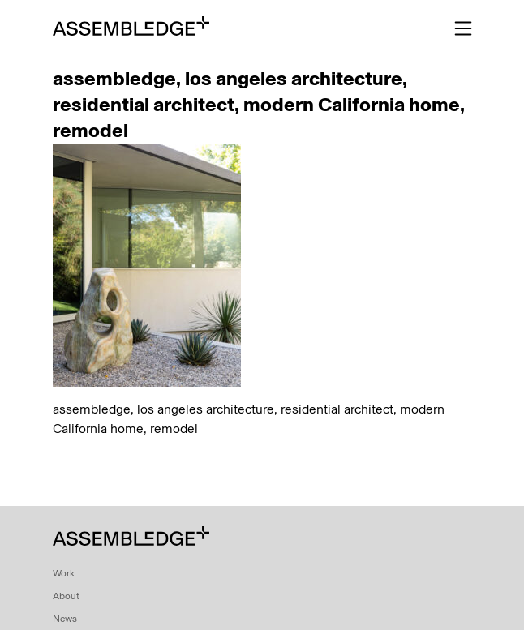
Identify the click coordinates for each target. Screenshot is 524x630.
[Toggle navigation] (463, 28)
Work (64, 573)
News (65, 618)
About (66, 596)
